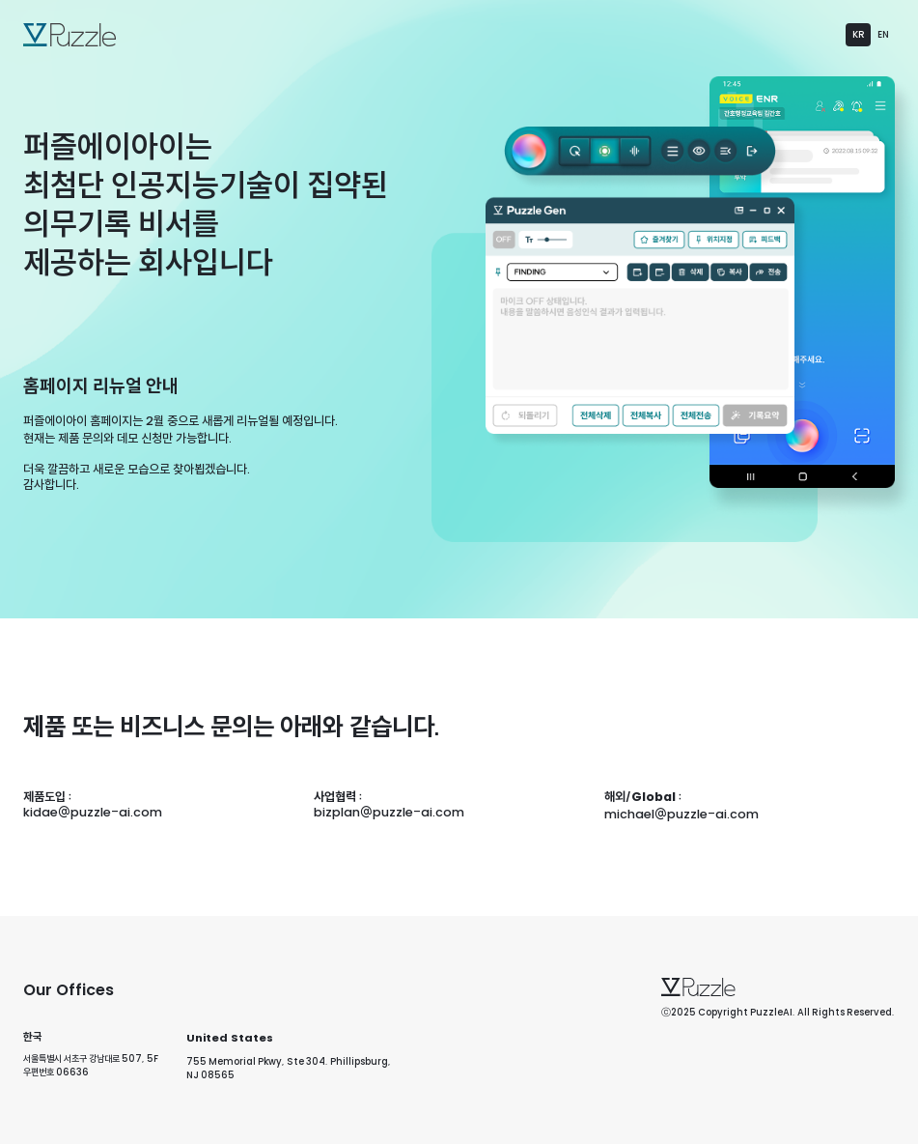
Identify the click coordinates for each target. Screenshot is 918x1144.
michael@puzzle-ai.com (681, 813)
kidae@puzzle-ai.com (92, 811)
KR (858, 34)
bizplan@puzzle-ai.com (389, 811)
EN (883, 34)
